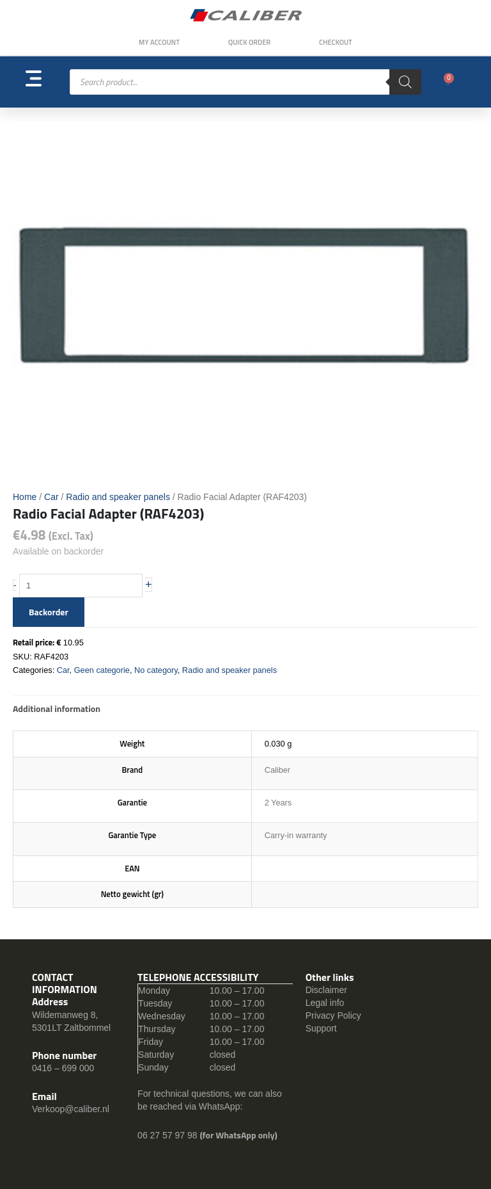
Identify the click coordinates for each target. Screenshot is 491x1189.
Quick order (249, 42)
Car (51, 497)
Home (24, 497)
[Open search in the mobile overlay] (245, 82)
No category (156, 670)
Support (321, 1028)
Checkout (335, 42)
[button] (48, 82)
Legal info (325, 1003)
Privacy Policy (333, 1015)
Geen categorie (102, 670)
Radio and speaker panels (118, 497)
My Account (159, 42)
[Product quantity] (81, 586)
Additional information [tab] (56, 708)
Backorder (48, 612)
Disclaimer (326, 990)
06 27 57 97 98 (168, 1135)
